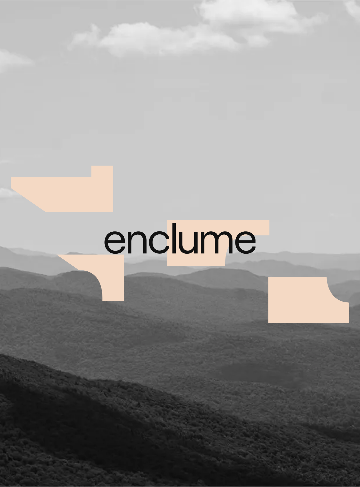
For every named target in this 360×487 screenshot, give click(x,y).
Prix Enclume (304, 11)
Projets (229, 11)
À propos (264, 11)
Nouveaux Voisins (25, 322)
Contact (343, 11)
